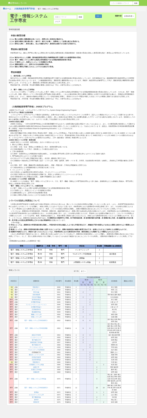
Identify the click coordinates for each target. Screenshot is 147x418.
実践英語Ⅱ (36, 362)
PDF (98, 16)
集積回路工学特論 (36, 342)
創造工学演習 (36, 335)
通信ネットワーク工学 (36, 355)
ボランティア (36, 290)
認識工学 (36, 367)
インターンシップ (36, 337)
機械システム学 (36, 314)
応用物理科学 (36, 309)
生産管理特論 (36, 360)
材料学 (36, 400)
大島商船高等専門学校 (24, 9)
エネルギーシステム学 (36, 395)
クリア (57, 21)
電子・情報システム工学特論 (36, 379)
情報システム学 (36, 317)
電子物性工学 (36, 340)
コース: (76, 271)
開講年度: (118, 16)
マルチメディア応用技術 (36, 350)
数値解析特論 (36, 312)
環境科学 (36, 402)
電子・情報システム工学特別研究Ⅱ (36, 388)
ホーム (7, 9)
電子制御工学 (36, 345)
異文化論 (36, 292)
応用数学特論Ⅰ (36, 302)
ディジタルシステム (36, 347)
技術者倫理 (36, 294)
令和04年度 (129, 16)
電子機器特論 (36, 397)
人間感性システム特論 (36, 364)
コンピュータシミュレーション (36, 304)
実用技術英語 (36, 299)
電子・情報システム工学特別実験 (36, 328)
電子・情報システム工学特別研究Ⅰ (36, 320)
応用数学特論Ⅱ (36, 307)
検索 (135, 3)
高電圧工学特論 (36, 369)
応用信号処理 (36, 357)
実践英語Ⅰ (36, 287)
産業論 (36, 392)
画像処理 (36, 372)
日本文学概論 (36, 297)
